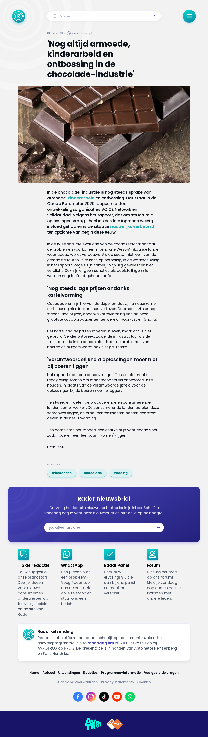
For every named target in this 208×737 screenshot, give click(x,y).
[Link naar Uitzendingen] (69, 672)
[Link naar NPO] (114, 724)
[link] (62, 473)
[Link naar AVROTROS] (93, 724)
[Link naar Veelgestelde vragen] (161, 672)
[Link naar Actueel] (48, 672)
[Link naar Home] (34, 672)
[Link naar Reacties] (90, 672)
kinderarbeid (81, 198)
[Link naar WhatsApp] (130, 697)
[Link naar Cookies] (144, 682)
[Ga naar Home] (18, 16)
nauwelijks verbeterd (132, 226)
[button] (153, 16)
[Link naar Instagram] (91, 697)
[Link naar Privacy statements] (117, 682)
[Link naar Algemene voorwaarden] (77, 682)
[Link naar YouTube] (117, 697)
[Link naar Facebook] (78, 697)
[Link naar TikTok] (104, 697)
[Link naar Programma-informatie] (121, 672)
